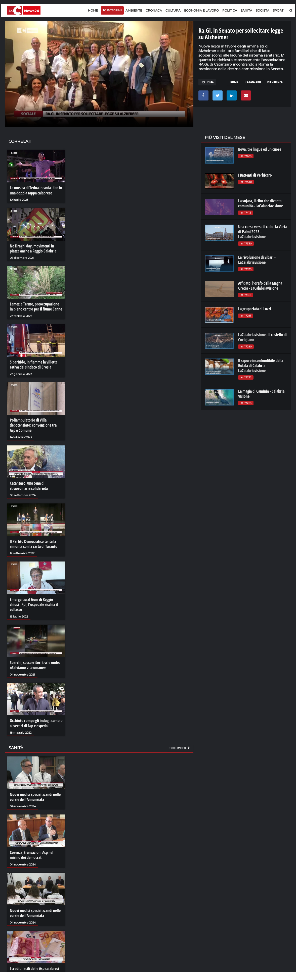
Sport (278, 10)
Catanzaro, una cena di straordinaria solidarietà (29, 484)
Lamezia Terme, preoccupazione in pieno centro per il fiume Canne (36, 306)
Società (262, 10)
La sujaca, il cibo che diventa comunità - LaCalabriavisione (260, 203)
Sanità (246, 10)
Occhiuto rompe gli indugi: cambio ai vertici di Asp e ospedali (36, 721)
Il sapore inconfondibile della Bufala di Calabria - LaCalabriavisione (260, 365)
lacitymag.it (257, 896)
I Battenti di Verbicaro (255, 175)
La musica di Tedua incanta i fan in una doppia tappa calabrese (36, 190)
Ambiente (133, 10)
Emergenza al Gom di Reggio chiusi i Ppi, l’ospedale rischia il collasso (34, 603)
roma (234, 82)
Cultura (173, 10)
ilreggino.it (257, 901)
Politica (229, 10)
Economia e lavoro (201, 10)
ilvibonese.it (257, 911)
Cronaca (154, 10)
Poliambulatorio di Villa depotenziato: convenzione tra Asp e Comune (33, 424)
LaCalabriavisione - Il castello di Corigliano (262, 337)
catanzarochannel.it (264, 916)
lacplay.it (211, 896)
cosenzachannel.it (262, 906)
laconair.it (212, 906)
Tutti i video (179, 746)
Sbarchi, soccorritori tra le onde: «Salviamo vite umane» (35, 663)
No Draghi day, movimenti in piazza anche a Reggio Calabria (33, 248)
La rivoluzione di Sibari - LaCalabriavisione (257, 259)
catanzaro (253, 82)
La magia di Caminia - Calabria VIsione (261, 393)
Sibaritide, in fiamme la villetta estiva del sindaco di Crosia (33, 364)
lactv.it (209, 901)
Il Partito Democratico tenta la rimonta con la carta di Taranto (33, 542)
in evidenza (275, 82)
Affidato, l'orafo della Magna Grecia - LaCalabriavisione (260, 285)
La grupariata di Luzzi (254, 309)
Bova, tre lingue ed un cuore (259, 149)
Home (93, 10)
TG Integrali (112, 10)
